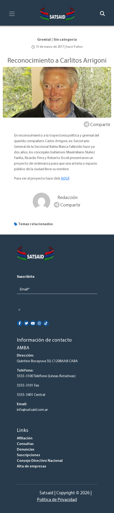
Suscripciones (28, 455)
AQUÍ (65, 179)
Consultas (25, 444)
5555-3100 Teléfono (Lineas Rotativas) (46, 376)
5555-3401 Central (31, 395)
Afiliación (24, 438)
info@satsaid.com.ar (32, 410)
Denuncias (25, 450)
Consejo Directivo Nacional (40, 461)
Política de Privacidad (57, 500)
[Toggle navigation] (12, 13)
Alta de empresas (31, 466)
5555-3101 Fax (28, 385)
